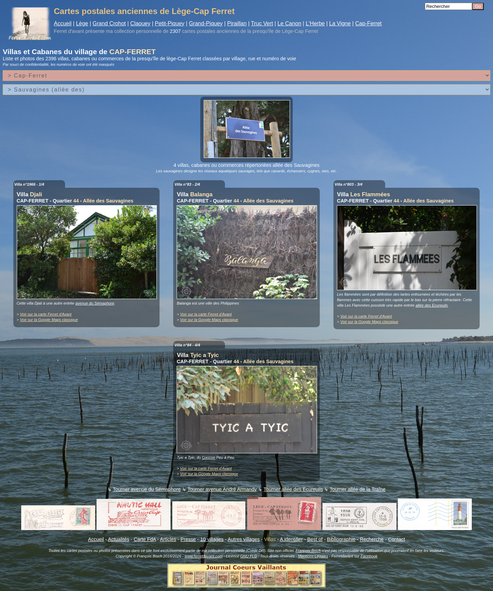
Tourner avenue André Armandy (222, 489)
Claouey (140, 23)
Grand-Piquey (206, 23)
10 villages (212, 539)
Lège (82, 23)
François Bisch (307, 551)
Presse (188, 539)
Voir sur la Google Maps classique (49, 320)
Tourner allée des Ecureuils (293, 489)
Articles (168, 539)
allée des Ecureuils (432, 305)
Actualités (118, 539)
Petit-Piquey (169, 23)
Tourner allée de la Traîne (357, 489)
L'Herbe (315, 23)
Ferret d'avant (69, 31)
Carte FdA (145, 539)
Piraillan (236, 23)
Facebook (369, 556)
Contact (396, 539)
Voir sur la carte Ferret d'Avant (46, 314)
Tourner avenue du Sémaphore (146, 489)
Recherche (372, 539)
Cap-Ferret (368, 23)
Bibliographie (341, 539)
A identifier (291, 539)
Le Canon (289, 23)
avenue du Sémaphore (94, 303)
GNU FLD (248, 556)
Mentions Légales (313, 556)
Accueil (63, 23)
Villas (270, 539)
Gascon (208, 457)
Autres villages (244, 539)
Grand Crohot (109, 23)
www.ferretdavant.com (204, 556)
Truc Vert (262, 23)
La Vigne (340, 23)
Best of (315, 539)
